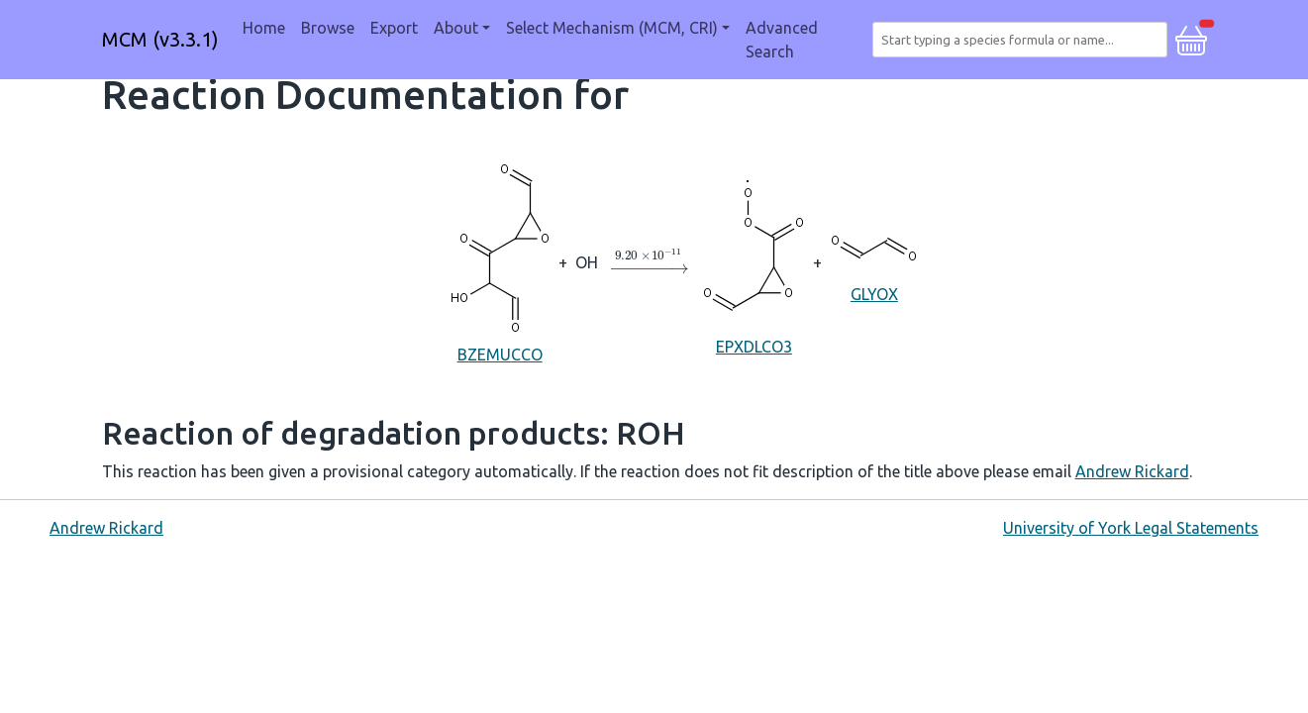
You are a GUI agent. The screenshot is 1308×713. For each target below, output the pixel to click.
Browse (327, 28)
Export (394, 28)
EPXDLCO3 (753, 261)
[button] (1191, 38)
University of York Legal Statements (1130, 528)
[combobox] (1023, 40)
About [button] (456, 28)
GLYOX (874, 261)
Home (264, 28)
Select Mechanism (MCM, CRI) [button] (612, 28)
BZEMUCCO (500, 260)
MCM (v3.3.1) (160, 39)
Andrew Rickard (1132, 471)
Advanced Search (782, 39)
